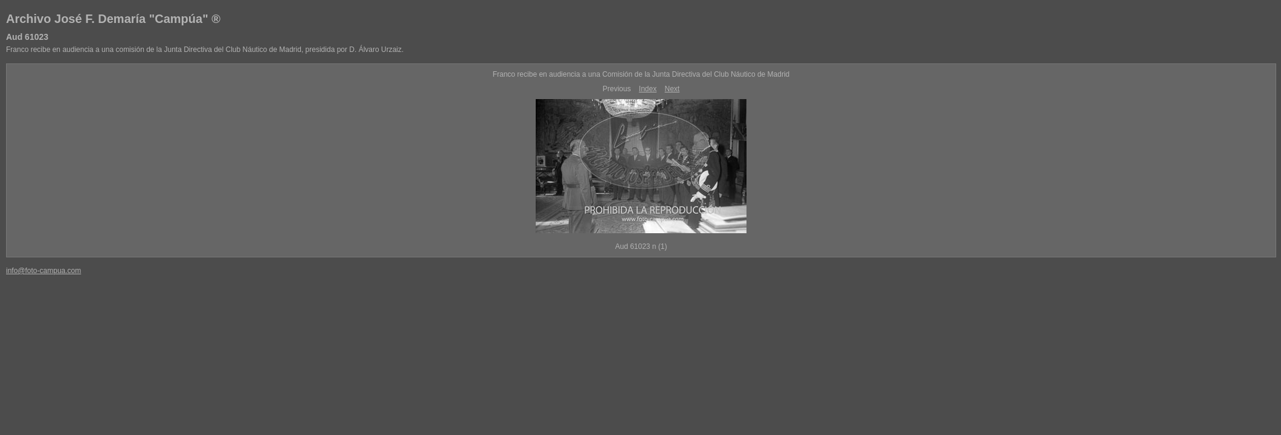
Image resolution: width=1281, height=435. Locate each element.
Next (672, 89)
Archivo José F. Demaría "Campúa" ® (113, 18)
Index (648, 89)
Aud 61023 (27, 37)
